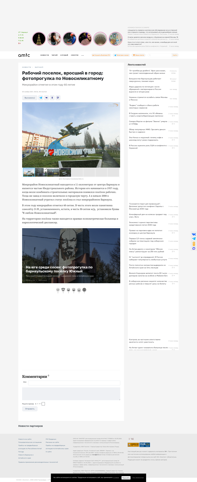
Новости (44, 55)
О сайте (49, 452)
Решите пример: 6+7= (31, 404)
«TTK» (50, 480)
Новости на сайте (24, 439)
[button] (118, 105)
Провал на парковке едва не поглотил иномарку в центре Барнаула (145, 231)
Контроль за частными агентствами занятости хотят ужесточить (144, 340)
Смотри (74, 55)
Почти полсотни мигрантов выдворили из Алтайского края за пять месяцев (147, 266)
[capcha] (43, 403)
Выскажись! (30, 98)
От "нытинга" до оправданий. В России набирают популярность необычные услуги (148, 258)
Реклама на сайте (52, 442)
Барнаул (39, 67)
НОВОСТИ (26, 67)
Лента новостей (137, 64)
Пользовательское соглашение (30, 442)
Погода (21, 452)
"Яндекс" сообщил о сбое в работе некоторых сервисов (144, 106)
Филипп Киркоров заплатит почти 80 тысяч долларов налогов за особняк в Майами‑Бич (148, 274)
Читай (54, 55)
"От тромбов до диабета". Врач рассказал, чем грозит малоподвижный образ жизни (147, 71)
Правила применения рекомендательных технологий (38, 462)
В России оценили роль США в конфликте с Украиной (148, 146)
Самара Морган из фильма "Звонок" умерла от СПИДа (148, 122)
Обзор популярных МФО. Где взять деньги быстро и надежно (147, 130)
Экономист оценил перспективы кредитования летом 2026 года (143, 223)
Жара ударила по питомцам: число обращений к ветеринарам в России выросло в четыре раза (145, 89)
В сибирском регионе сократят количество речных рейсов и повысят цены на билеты (148, 282)
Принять (126, 478)
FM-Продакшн (51, 439)
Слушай (64, 55)
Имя (24, 382)
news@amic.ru (96, 454)
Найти (175, 55)
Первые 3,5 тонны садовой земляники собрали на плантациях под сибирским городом (146, 241)
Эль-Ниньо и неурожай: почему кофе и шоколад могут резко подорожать (146, 138)
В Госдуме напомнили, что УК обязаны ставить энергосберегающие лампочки (146, 114)
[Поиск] (159, 55)
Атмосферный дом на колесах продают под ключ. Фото (147, 215)
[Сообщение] (71, 393)
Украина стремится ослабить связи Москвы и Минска (148, 98)
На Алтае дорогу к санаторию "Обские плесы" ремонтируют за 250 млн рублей (146, 250)
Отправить (29, 409)
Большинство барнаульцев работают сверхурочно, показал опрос (145, 80)
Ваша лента (138, 55)
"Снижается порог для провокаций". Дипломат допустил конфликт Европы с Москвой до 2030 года (146, 206)
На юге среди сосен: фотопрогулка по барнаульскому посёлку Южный (59, 269)
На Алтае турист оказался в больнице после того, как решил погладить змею (148, 348)
